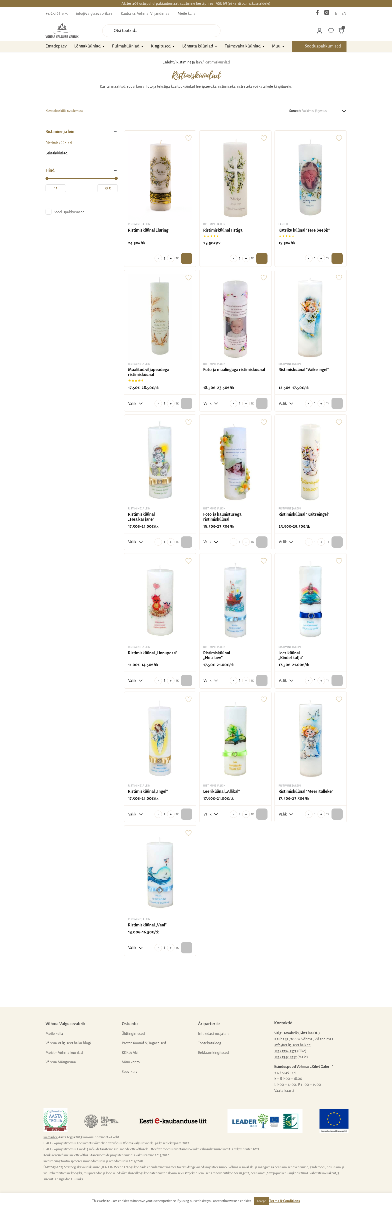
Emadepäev (56, 46)
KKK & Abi (130, 1053)
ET (337, 13)
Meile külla (187, 13)
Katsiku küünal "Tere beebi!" (304, 230)
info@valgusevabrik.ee (94, 13)
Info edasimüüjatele (214, 1034)
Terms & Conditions (284, 1201)
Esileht (168, 62)
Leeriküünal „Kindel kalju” (290, 655)
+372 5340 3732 (285, 1057)
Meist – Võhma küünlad (64, 1053)
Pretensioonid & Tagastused (144, 1043)
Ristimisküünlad (59, 143)
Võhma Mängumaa (61, 1062)
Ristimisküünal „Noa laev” (216, 655)
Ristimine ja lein (189, 62)
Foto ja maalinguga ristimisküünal (234, 370)
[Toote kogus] (164, 258)
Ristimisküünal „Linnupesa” (152, 653)
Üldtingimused (133, 1034)
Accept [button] (261, 1201)
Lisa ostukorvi (186, 258)
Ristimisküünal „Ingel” (148, 791)
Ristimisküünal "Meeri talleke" (305, 791)
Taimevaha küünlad (243, 46)
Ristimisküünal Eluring (148, 230)
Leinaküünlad (57, 153)
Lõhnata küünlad (197, 46)
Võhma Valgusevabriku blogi (68, 1043)
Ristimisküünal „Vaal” (147, 925)
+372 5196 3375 (57, 13)
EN (344, 13)
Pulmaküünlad (126, 46)
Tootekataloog (209, 1043)
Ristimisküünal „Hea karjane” (141, 517)
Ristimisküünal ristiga (222, 230)
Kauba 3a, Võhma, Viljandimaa (145, 13)
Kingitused (161, 46)
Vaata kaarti (284, 1091)
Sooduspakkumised (323, 46)
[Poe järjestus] (324, 111)
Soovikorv (130, 1072)
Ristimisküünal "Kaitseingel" (303, 514)
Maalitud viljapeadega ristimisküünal (148, 372)
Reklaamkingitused (213, 1053)
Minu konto (131, 1062)
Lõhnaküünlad (87, 46)
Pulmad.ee (51, 1137)
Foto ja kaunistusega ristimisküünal (222, 517)
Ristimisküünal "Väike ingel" (303, 370)
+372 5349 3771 (285, 1073)
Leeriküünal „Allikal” (221, 791)
